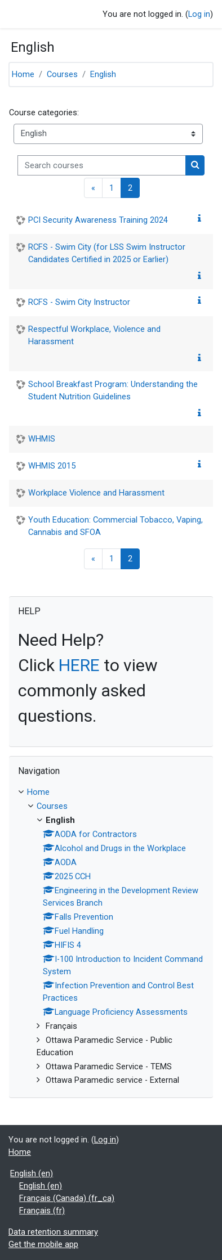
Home (23, 74)
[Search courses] (101, 165)
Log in (199, 14)
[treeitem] (111, 936)
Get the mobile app (43, 1244)
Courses (62, 74)
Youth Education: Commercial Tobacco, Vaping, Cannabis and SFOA (115, 526)
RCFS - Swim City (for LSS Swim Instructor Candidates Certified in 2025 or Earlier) (106, 253)
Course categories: (44, 112)
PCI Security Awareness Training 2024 (98, 220)
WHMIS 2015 (52, 466)
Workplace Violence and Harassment (96, 493)
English (103, 74)
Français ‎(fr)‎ (42, 1210)
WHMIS (41, 439)
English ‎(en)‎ (31, 1173)
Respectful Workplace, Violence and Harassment (94, 335)
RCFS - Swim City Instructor (79, 302)
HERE (79, 665)
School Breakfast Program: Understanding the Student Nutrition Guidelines (113, 390)
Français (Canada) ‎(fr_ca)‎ (66, 1198)
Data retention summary (53, 1232)
